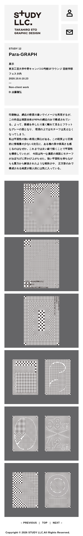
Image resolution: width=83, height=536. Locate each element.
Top (44, 522)
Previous (30, 522)
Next (56, 522)
